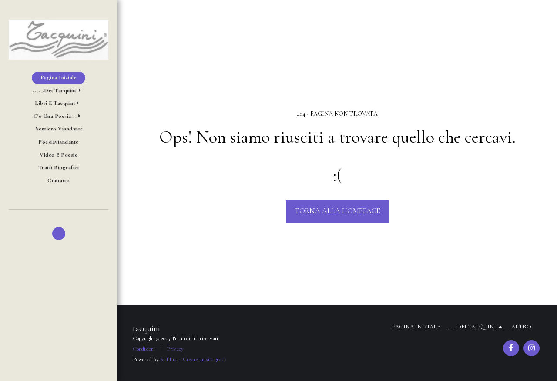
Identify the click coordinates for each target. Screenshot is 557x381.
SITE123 (169, 359)
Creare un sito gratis (205, 359)
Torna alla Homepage (337, 211)
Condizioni (144, 348)
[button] (58, 90)
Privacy (175, 348)
